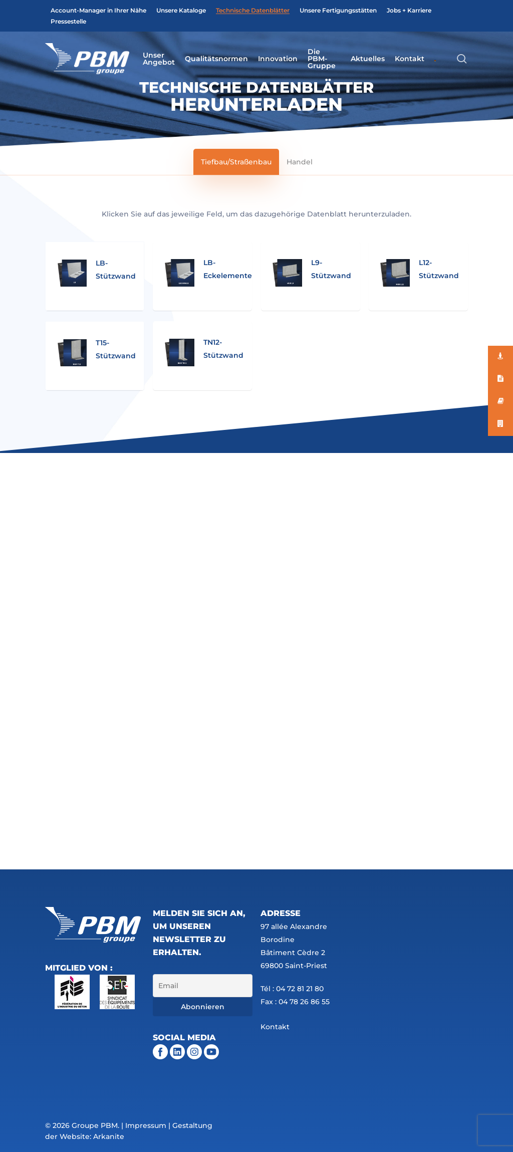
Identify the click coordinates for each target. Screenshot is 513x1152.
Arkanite (108, 1136)
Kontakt (275, 1026)
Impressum (145, 1125)
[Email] (202, 985)
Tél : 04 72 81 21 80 (292, 988)
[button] (236, 162)
